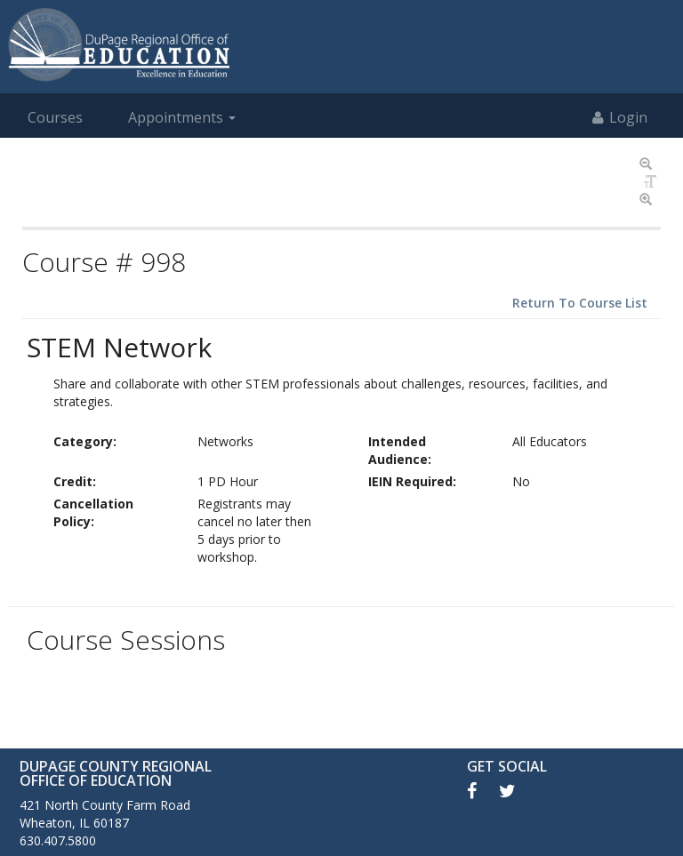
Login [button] (619, 117)
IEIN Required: (412, 481)
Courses (55, 117)
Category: (85, 441)
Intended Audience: (399, 450)
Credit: (74, 481)
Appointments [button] (182, 117)
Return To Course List (579, 302)
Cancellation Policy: (93, 512)
